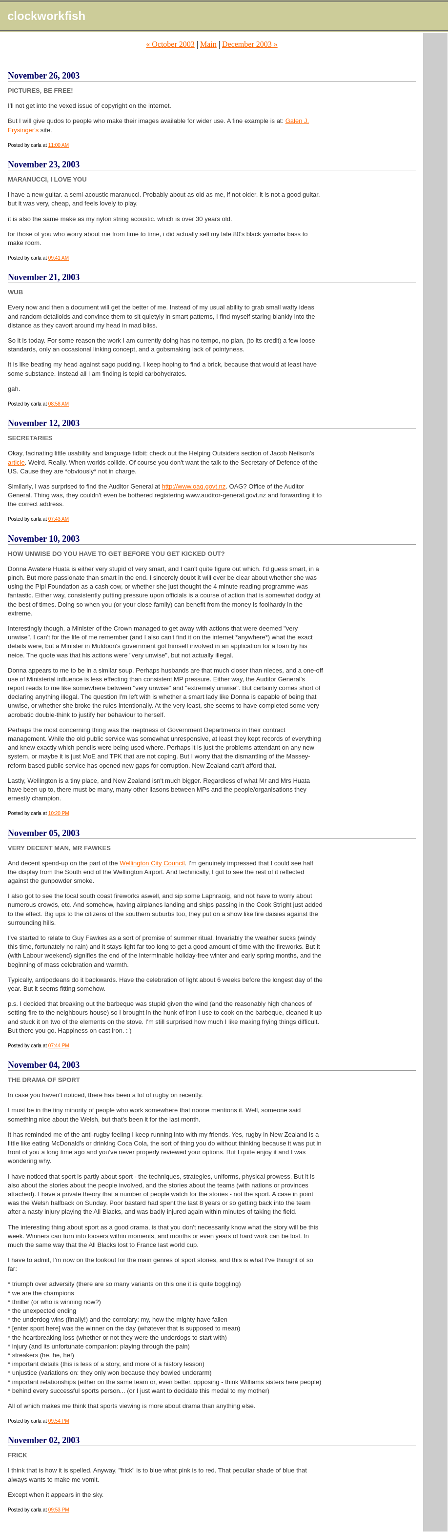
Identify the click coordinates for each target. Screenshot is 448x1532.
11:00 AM (58, 145)
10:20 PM (58, 813)
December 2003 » (250, 44)
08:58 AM (58, 404)
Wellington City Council (152, 863)
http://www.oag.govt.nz (194, 486)
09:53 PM (58, 1509)
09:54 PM (58, 1421)
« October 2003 (170, 44)
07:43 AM (58, 519)
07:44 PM (58, 1045)
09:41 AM (58, 258)
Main (208, 44)
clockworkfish (46, 15)
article (16, 462)
